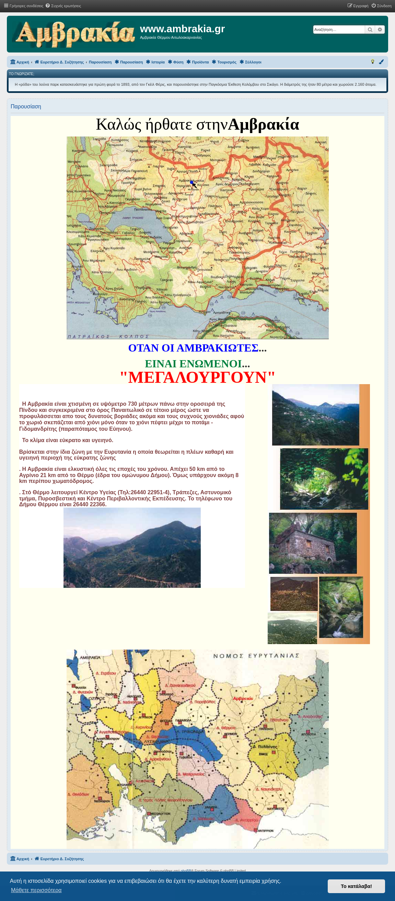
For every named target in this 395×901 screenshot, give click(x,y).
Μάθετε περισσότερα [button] (36, 890)
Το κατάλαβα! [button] (356, 886)
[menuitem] (63, 6)
